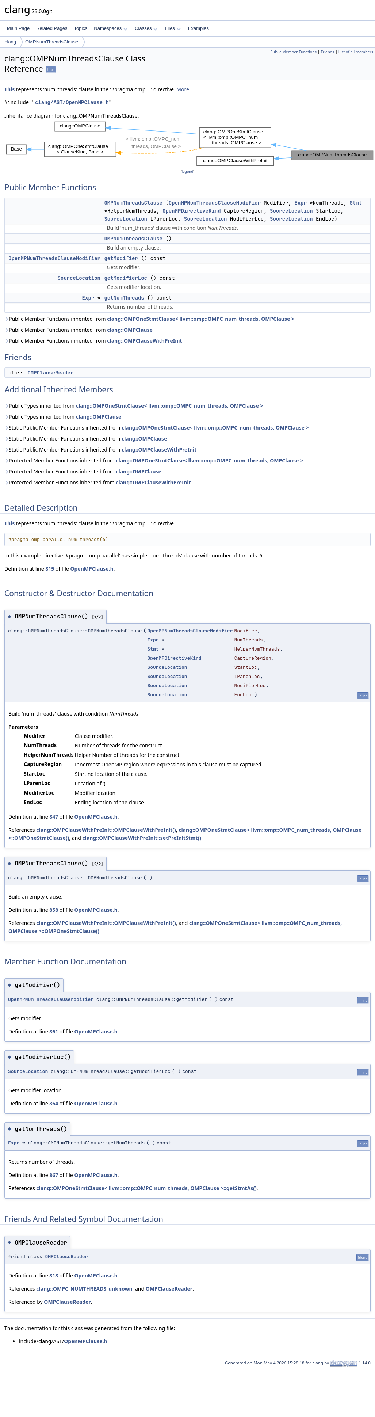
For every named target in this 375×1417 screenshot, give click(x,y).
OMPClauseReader (50, 372)
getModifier (121, 258)
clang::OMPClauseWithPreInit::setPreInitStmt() (142, 837)
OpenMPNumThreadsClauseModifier (215, 202)
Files (172, 28)
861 (53, 1031)
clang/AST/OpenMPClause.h (72, 102)
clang (10, 42)
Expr (300, 202)
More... (184, 89)
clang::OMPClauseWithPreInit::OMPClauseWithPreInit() (106, 829)
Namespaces (110, 28)
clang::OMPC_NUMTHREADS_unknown (84, 1288)
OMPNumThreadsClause (51, 42)
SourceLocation (291, 210)
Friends (327, 51)
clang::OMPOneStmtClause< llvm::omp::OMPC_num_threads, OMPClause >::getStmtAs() (146, 1188)
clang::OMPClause (130, 329)
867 (53, 1175)
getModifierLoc (125, 278)
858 (53, 909)
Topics (80, 28)
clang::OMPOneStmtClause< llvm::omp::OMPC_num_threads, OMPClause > (200, 318)
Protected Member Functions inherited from (153, 460)
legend (188, 171)
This (9, 89)
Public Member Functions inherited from (149, 318)
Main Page (18, 28)
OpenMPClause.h (91, 568)
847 (53, 816)
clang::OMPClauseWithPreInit (144, 340)
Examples (198, 28)
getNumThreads (124, 297)
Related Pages (51, 28)
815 (49, 568)
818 (53, 1275)
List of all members (355, 51)
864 (53, 1103)
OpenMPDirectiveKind (191, 210)
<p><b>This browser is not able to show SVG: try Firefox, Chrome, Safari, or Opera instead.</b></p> (189, 144)
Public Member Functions (293, 51)
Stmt (355, 202)
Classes (146, 28)
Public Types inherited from (133, 405)
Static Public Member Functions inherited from (156, 427)
